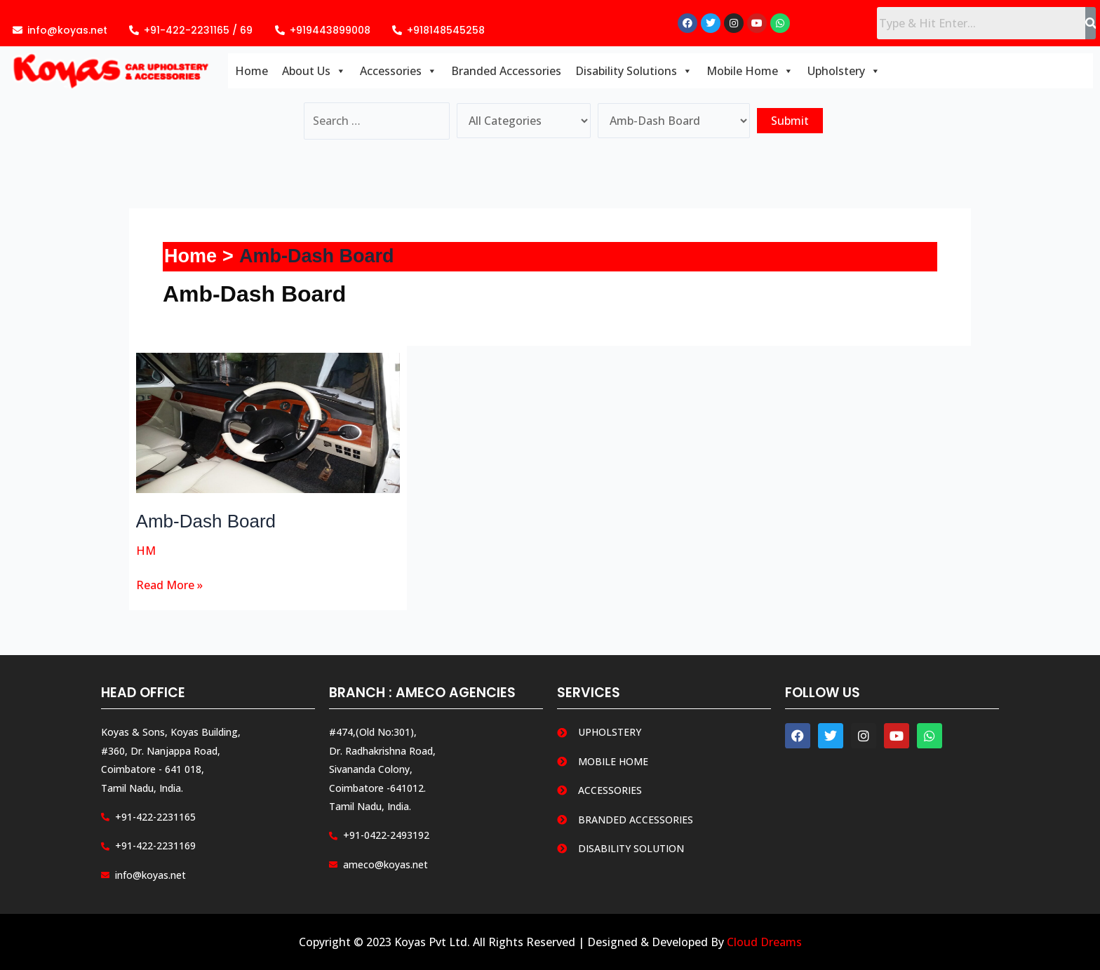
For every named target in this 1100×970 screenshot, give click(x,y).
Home (251, 71)
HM (146, 550)
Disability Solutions (633, 70)
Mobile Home (749, 70)
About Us (314, 70)
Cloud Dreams (764, 942)
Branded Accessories (506, 71)
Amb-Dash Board (206, 521)
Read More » (169, 584)
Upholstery (843, 70)
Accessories (398, 70)
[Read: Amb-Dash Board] (268, 421)
